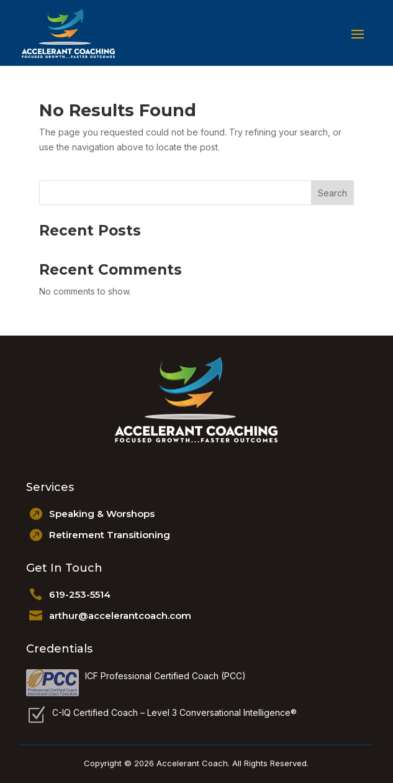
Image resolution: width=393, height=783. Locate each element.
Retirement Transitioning (109, 535)
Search (332, 193)
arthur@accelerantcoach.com (120, 615)
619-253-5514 (80, 594)
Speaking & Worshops (102, 514)
